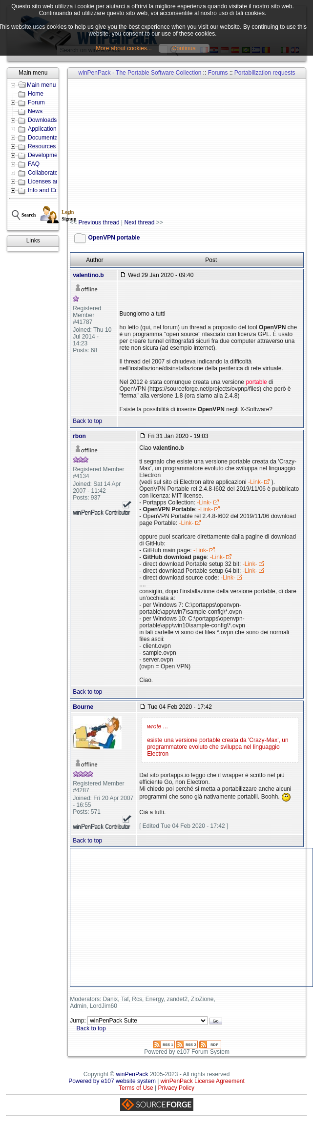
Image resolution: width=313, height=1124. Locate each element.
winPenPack (132, 1074)
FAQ (34, 164)
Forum (36, 102)
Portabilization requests (264, 72)
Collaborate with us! (53, 172)
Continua (184, 48)
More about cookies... (124, 48)
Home (35, 93)
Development (45, 155)
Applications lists (49, 128)
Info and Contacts (51, 190)
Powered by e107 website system (112, 1081)
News (35, 111)
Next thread (139, 222)
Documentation (47, 137)
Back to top (87, 421)
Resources (42, 146)
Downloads (42, 120)
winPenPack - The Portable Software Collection (140, 72)
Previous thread (99, 222)
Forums (218, 72)
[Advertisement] (191, 149)
